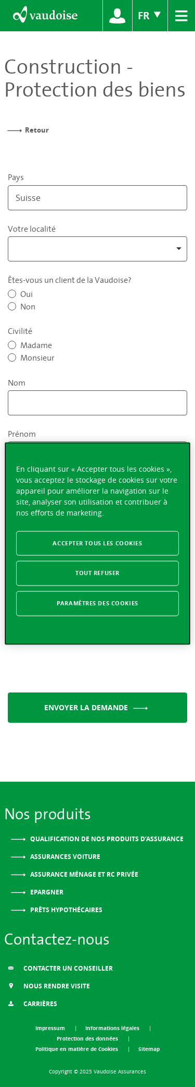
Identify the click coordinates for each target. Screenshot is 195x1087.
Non (27, 306)
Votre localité (32, 228)
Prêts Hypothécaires (65, 909)
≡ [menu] (181, 14)
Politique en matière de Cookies (77, 1049)
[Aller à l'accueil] (44, 15)
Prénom (22, 433)
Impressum (51, 1028)
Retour (37, 130)
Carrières (32, 1003)
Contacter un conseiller (60, 968)
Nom (16, 382)
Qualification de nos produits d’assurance (106, 838)
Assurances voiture (64, 856)
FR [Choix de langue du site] (150, 15)
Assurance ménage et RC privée (83, 874)
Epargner (46, 892)
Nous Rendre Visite (49, 986)
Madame (36, 345)
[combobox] (97, 248)
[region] (97, 543)
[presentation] (87, 664)
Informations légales (113, 1028)
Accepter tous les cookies (97, 543)
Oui (26, 294)
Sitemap (149, 1049)
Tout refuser (97, 573)
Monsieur (37, 357)
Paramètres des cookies (97, 603)
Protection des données (88, 1038)
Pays (16, 177)
